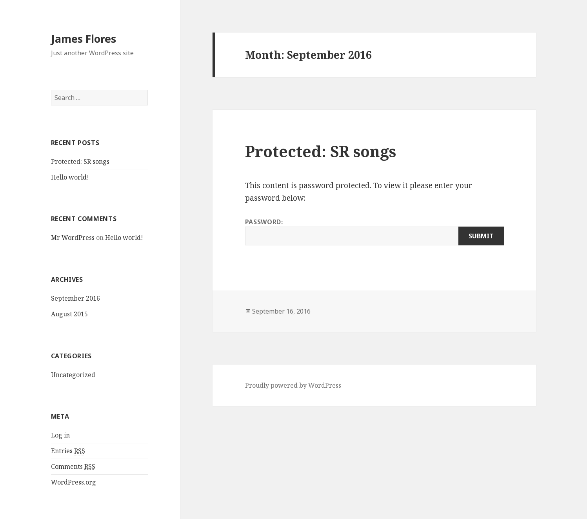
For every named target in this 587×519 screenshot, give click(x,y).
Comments (73, 466)
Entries (68, 450)
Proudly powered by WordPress (293, 385)
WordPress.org (73, 482)
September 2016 (75, 298)
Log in (60, 435)
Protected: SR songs (80, 161)
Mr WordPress (73, 237)
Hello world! (70, 177)
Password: (374, 231)
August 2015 (69, 314)
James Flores (83, 38)
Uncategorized (73, 374)
